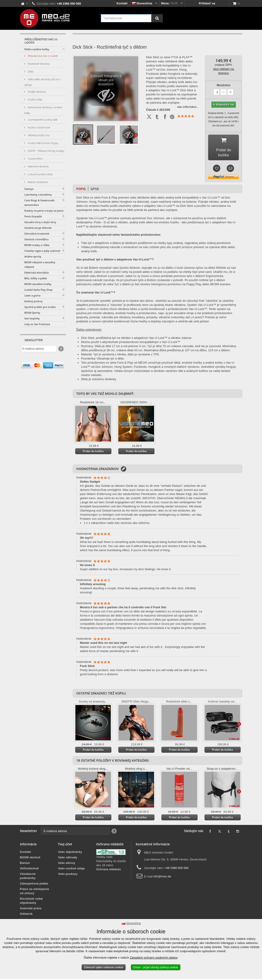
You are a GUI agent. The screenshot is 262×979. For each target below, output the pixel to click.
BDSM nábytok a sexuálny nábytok (39, 264)
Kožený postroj (33, 301)
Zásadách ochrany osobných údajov (153, 957)
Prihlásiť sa (207, 3)
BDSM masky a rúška (36, 245)
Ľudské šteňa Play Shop (38, 289)
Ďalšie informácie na (135, 134)
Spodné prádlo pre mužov (40, 307)
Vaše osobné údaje (71, 865)
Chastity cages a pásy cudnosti (42, 250)
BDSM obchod (30, 854)
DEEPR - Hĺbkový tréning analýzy (45, 150)
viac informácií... (187, 107)
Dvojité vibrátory (36, 91)
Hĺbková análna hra (38, 135)
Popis (81, 185)
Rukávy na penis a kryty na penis (43, 210)
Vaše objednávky (70, 848)
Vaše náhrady (67, 854)
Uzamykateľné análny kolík (42, 119)
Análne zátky (34, 99)
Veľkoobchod (29, 865)
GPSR (95, 185)
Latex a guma (32, 295)
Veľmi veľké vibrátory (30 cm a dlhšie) (42, 82)
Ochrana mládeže (108, 866)
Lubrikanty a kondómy (38, 194)
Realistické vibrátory (38, 63)
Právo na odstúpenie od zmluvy (34, 888)
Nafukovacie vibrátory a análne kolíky (43, 110)
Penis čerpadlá (33, 216)
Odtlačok (26, 910)
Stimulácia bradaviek (36, 233)
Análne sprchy (32, 256)
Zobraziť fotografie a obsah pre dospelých (106, 90)
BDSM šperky (32, 312)
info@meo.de (162, 873)
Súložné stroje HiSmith (38, 228)
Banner (25, 859)
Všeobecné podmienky (28, 873)
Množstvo (223, 85)
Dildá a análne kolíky (36, 49)
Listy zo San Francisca (37, 324)
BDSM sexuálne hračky (37, 284)
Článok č (152, 109)
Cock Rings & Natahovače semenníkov (39, 203)
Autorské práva (31, 905)
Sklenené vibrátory (38, 166)
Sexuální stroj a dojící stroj (40, 222)
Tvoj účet (65, 841)
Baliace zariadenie (37, 182)
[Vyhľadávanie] (157, 18)
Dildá (30, 71)
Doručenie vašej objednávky (31, 897)
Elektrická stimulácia (36, 272)
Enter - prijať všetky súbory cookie (155, 967)
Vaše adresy (66, 859)
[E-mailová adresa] (39, 348)
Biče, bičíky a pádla (35, 278)
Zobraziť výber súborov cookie (103, 967)
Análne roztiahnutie (38, 127)
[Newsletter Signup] (60, 349)
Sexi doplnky (32, 318)
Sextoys (28, 189)
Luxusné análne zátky (39, 174)
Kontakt (121, 3)
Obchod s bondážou (36, 239)
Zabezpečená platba (34, 880)
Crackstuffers (35, 158)
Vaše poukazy (67, 870)
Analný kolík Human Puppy (42, 143)
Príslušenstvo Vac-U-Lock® (42, 56)
